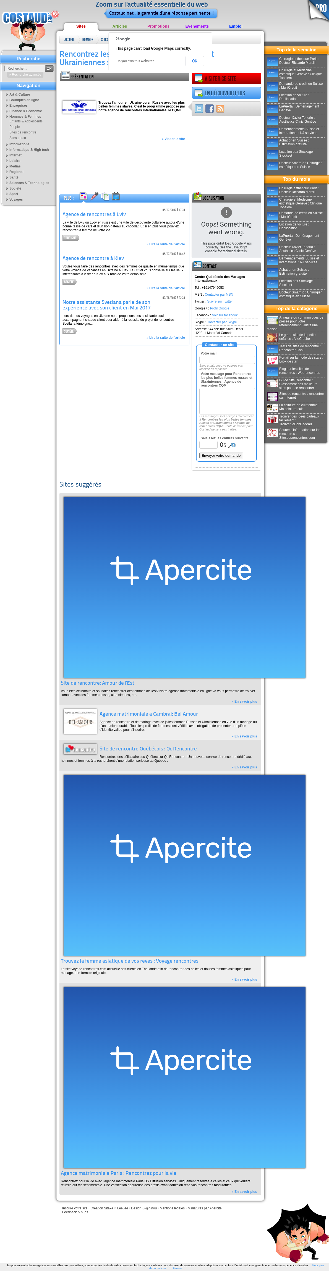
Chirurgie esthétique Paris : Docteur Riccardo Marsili (293, 61)
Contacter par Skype (222, 322)
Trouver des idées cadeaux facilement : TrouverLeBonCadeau (293, 420)
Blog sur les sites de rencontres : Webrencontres (293, 371)
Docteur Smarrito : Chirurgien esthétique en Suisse (294, 165)
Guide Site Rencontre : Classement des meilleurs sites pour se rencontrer (292, 384)
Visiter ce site (215, 78)
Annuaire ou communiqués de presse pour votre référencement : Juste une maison (295, 323)
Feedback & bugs (75, 1212)
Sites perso (17, 138)
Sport (13, 194)
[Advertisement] (124, 89)
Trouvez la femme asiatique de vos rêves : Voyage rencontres (130, 961)
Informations (19, 144)
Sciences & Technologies (29, 183)
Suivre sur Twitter (220, 301)
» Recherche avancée (25, 75)
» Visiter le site (173, 139)
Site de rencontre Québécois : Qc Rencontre (148, 749)
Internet (15, 155)
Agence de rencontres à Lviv (94, 214)
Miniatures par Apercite (205, 1208)
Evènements (197, 26)
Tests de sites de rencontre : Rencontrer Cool (294, 348)
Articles (120, 26)
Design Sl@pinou (144, 1208)
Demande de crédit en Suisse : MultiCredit (295, 86)
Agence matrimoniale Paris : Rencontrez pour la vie (118, 1173)
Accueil (69, 39)
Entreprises (18, 105)
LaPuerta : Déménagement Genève (293, 108)
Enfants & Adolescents (26, 121)
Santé (14, 177)
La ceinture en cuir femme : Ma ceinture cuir (293, 407)
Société (69, 282)
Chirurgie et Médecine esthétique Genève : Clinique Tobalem (294, 74)
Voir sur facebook (225, 315)
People (14, 127)
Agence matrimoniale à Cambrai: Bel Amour (149, 714)
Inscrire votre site (74, 1208)
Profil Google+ (220, 308)
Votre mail (208, 353)
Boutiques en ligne (24, 100)
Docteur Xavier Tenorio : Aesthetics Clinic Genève (291, 120)
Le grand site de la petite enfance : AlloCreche (291, 337)
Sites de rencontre (106, 40)
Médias (15, 166)
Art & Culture (19, 94)
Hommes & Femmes (87, 40)
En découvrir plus (219, 93)
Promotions (158, 26)
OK (194, 61)
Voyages (16, 199)
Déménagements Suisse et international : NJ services (293, 131)
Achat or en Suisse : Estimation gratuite (288, 142)
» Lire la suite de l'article (166, 244)
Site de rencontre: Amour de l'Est (97, 683)
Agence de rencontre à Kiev (93, 258)
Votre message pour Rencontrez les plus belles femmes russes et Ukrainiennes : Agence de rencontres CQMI (226, 379)
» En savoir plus (244, 701)
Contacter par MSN (219, 294)
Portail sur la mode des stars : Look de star (295, 359)
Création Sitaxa (101, 1208)
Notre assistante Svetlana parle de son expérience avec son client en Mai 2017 (106, 305)
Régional (16, 172)
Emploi (235, 26)
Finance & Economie (25, 111)
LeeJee (122, 1208)
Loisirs (14, 161)
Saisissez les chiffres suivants (225, 438)
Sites (81, 26)
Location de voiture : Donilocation (288, 97)
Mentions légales (172, 1208)
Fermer (177, 1268)
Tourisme (70, 238)
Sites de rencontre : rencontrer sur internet (295, 396)
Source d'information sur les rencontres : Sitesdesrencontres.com (293, 434)
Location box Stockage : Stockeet (291, 153)
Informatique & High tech (29, 150)
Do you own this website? (135, 61)
